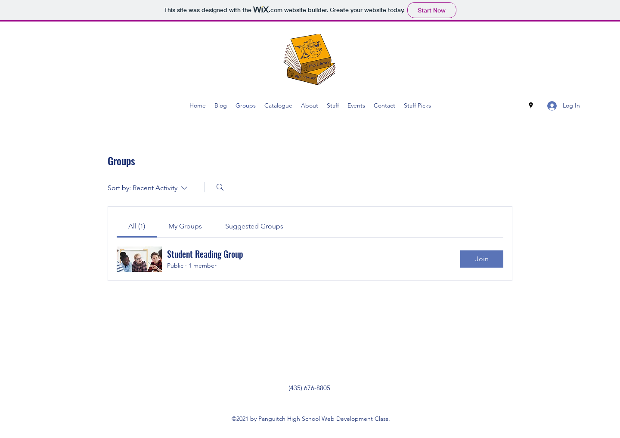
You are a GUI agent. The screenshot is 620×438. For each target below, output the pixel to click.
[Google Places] (531, 105)
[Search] (220, 187)
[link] (136, 226)
